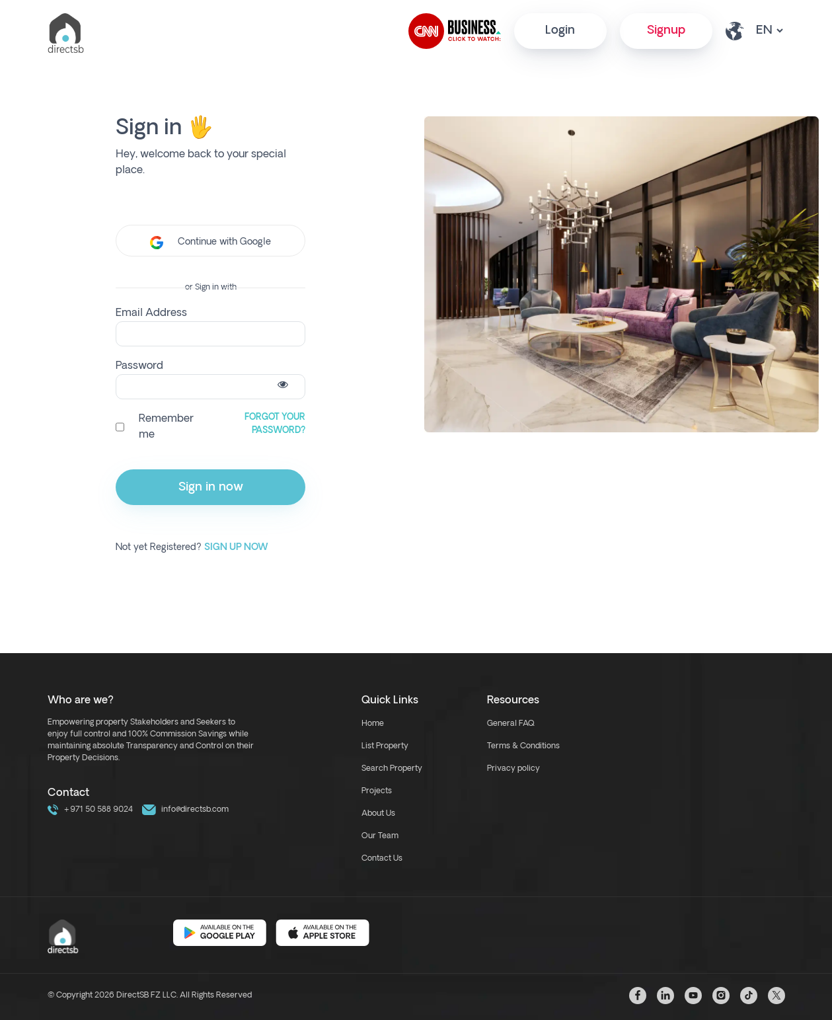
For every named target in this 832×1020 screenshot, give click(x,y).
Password (139, 366)
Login (560, 30)
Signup (666, 30)
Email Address (151, 313)
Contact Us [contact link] (381, 859)
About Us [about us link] (378, 814)
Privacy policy (513, 769)
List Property (384, 746)
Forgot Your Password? (275, 424)
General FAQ (511, 724)
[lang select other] (769, 31)
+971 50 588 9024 (90, 810)
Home (372, 724)
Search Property (391, 769)
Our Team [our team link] (379, 836)
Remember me (166, 427)
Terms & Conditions (523, 746)
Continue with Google (210, 242)
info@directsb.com (185, 810)
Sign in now (210, 487)
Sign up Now (236, 548)
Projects (376, 791)
